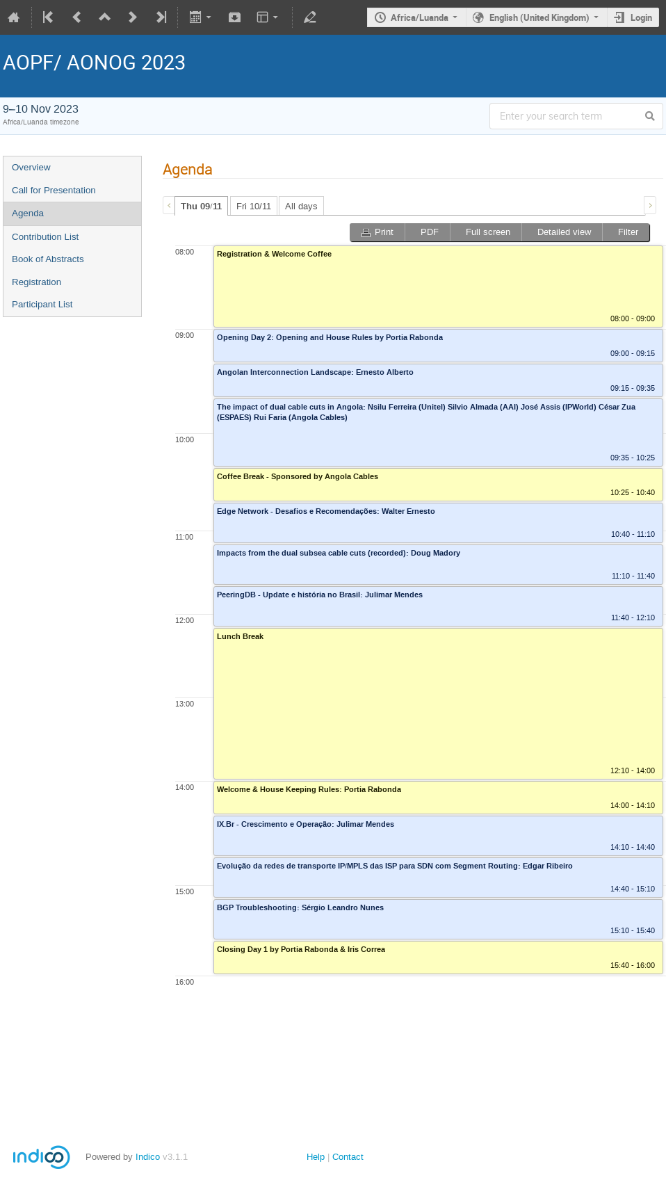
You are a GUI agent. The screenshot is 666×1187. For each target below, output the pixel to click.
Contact (348, 1157)
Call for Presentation (54, 190)
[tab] (201, 206)
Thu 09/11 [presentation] (201, 206)
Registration (36, 282)
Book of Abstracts (48, 259)
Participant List (42, 304)
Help (316, 1157)
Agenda (28, 213)
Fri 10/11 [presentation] (253, 206)
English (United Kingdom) (539, 17)
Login (641, 17)
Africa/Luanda (419, 17)
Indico (148, 1157)
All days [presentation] (301, 206)
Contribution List (45, 237)
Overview (31, 167)
